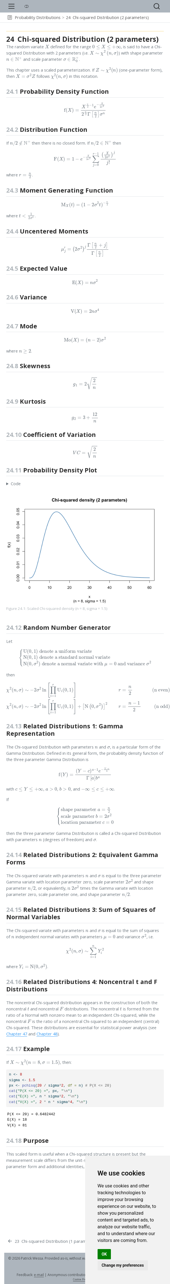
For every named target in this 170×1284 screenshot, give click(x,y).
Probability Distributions (38, 17)
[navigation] (158, 17)
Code (16, 483)
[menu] (11, 6)
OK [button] (104, 1254)
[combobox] (157, 6)
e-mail (39, 1274)
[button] (9, 17)
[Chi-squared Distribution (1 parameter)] (51, 1241)
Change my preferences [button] (123, 1265)
